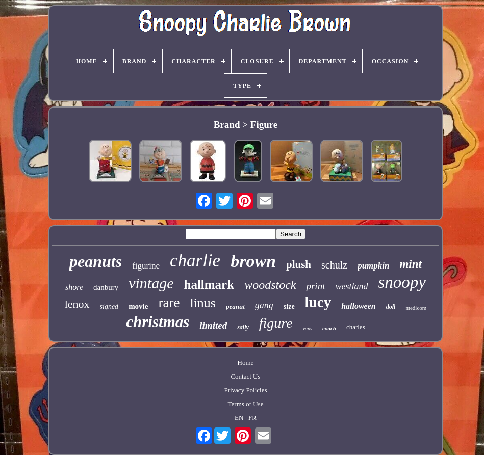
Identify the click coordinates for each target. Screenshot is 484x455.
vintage (151, 283)
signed (109, 306)
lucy (318, 302)
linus (203, 303)
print (315, 286)
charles (355, 327)
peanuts (95, 261)
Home (246, 362)
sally (243, 327)
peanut (235, 306)
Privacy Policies (245, 390)
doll (391, 306)
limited (213, 325)
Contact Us (245, 376)
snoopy (402, 282)
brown (253, 261)
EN (239, 417)
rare (169, 302)
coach (329, 328)
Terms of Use (246, 404)
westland (351, 286)
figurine (146, 266)
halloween (358, 306)
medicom (415, 308)
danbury (105, 287)
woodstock (270, 284)
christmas (157, 322)
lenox (77, 304)
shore (74, 287)
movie (138, 306)
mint (410, 264)
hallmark (209, 284)
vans (307, 328)
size (289, 306)
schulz (334, 265)
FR (252, 417)
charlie (195, 261)
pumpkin (373, 266)
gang (264, 305)
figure (276, 323)
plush (298, 264)
